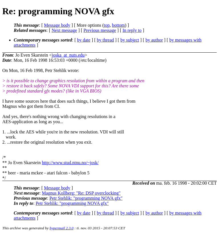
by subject (129, 40)
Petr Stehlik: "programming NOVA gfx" (85, 198)
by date (83, 40)
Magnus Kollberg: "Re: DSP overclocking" (81, 193)
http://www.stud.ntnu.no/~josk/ (70, 162)
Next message (64, 30)
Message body (57, 25)
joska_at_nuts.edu (68, 55)
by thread (105, 40)
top (107, 25)
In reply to (132, 30)
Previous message (100, 30)
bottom (118, 25)
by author (154, 40)
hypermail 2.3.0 (62, 228)
